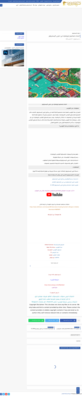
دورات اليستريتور (76, 33)
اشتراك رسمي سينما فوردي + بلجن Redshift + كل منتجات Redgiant (54, 302)
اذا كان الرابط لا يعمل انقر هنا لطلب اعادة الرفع (54, 299)
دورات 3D (35, 5)
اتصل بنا (10, 1)
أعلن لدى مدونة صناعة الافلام (19, 1)
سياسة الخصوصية (48, 1)
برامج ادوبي (48, 5)
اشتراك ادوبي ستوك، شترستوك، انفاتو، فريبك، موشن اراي (54, 296)
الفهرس (41, 1)
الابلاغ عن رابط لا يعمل (30, 1)
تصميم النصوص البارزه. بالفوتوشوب (14, 48)
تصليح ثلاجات (20, 38)
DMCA (37, 1)
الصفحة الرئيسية (56, 1)
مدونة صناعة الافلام (66, 393)
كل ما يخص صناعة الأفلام (26, 5)
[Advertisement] (41, 19)
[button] (68, 320)
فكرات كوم (21, 36)
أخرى (17, 5)
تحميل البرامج (56, 5)
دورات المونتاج (41, 5)
